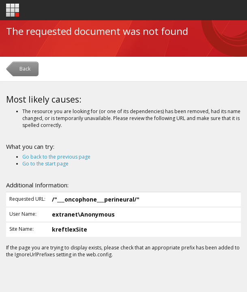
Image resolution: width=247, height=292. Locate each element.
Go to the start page (45, 163)
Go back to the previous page (56, 156)
